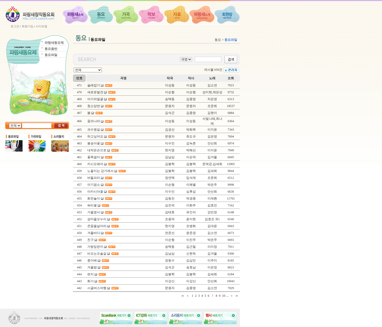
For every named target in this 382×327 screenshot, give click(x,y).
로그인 (15, 26)
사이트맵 (41, 26)
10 (223, 296)
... (227, 296)
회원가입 (27, 26)
